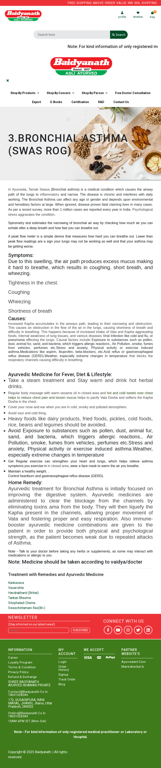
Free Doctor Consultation (133, 93)
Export (36, 102)
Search (118, 35)
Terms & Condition (22, 667)
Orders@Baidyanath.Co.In (27, 713)
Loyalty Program (20, 662)
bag (153, 15)
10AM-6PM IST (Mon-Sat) (27, 721)
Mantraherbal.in (132, 666)
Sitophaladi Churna (21, 603)
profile (122, 15)
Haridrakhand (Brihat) (23, 593)
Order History (63, 668)
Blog (61, 684)
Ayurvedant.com (133, 661)
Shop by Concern (58, 93)
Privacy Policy (18, 672)
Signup (63, 674)
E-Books (56, 102)
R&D (101, 102)
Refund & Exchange (22, 677)
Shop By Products (22, 93)
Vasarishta (16, 588)
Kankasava (16, 583)
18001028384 (18, 695)
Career (13, 657)
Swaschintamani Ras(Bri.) (26, 608)
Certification (80, 102)
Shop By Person (93, 93)
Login (62, 661)
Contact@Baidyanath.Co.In (28, 691)
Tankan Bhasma (19, 598)
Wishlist (138, 15)
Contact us (121, 102)
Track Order (67, 679)
